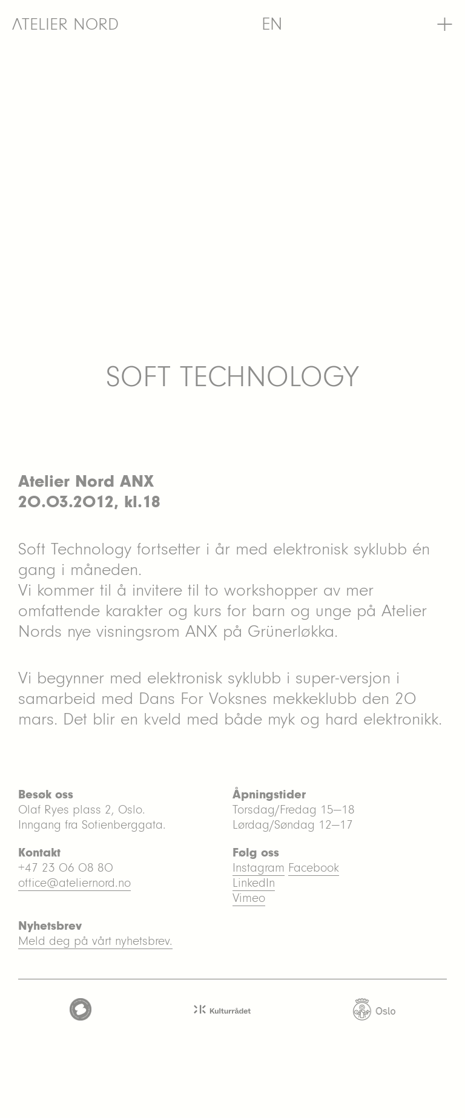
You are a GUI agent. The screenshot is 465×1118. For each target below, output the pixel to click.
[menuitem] (272, 24)
